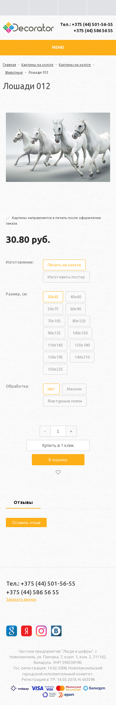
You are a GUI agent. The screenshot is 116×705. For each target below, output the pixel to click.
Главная (9, 65)
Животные (14, 72)
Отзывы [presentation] (23, 502)
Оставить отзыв (26, 522)
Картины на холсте (37, 65)
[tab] (23, 503)
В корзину (58, 459)
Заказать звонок (21, 599)
